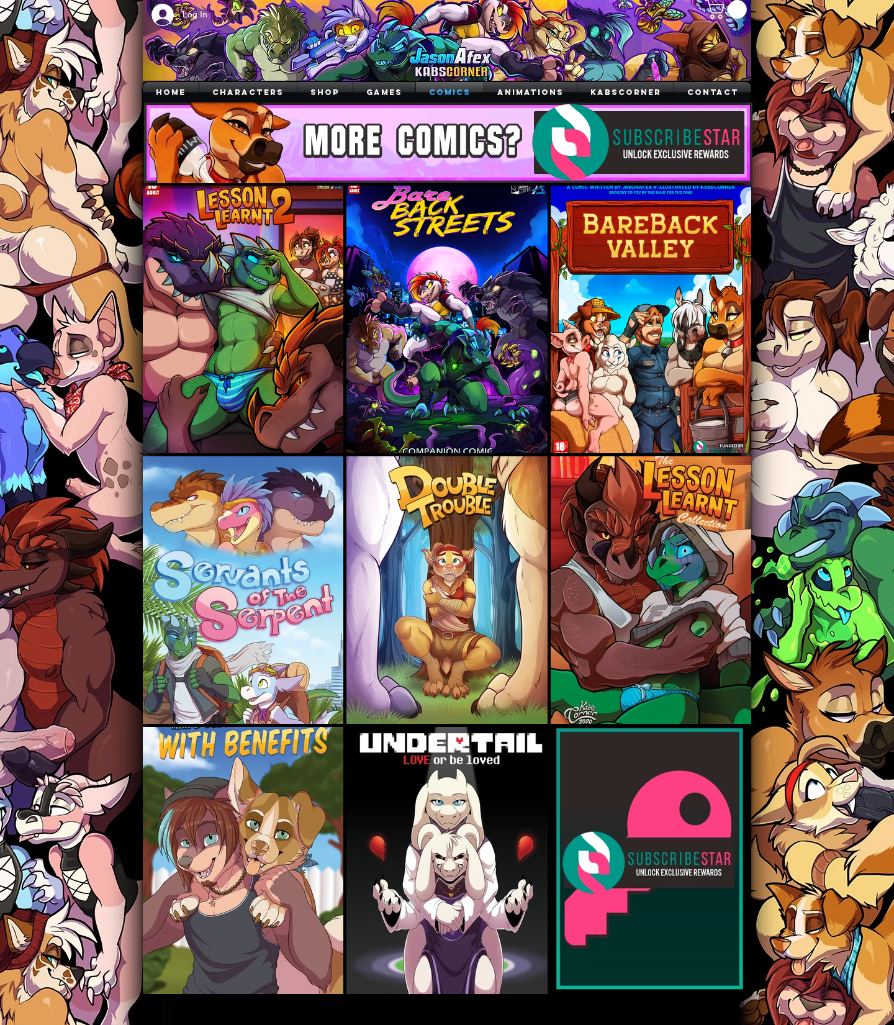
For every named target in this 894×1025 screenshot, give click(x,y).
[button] (728, 9)
